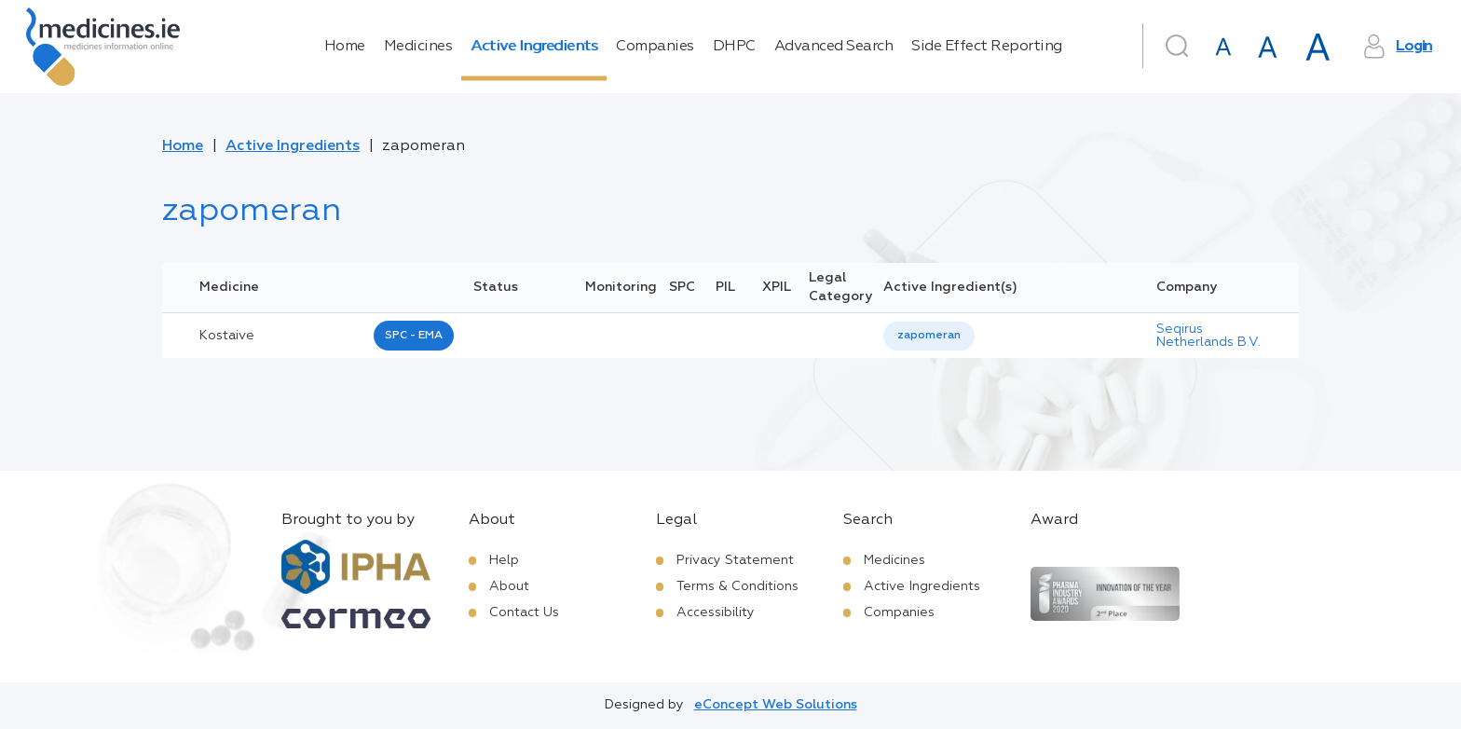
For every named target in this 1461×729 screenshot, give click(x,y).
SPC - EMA (414, 335)
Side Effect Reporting (986, 46)
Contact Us (524, 612)
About (509, 586)
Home (344, 46)
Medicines (418, 46)
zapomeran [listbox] (929, 335)
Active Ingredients (534, 46)
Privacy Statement (735, 560)
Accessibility (715, 612)
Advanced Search (834, 46)
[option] (929, 336)
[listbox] (929, 336)
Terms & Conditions (737, 586)
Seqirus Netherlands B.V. (1208, 336)
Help (504, 560)
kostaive (226, 335)
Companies (655, 46)
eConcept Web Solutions (775, 704)
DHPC (734, 46)
